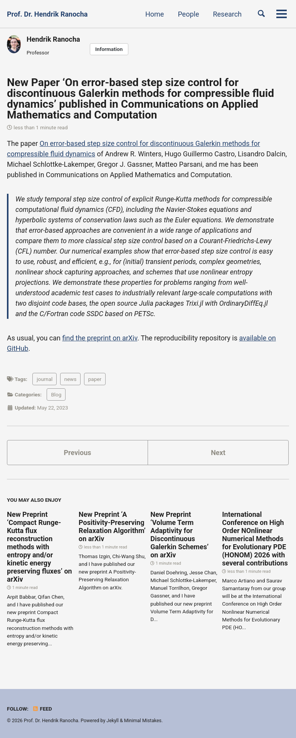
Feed (42, 709)
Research (227, 14)
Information (109, 49)
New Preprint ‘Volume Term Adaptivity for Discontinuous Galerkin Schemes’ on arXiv (179, 534)
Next (218, 453)
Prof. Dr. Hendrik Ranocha (47, 14)
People (188, 14)
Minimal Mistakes (142, 720)
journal (44, 379)
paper (94, 379)
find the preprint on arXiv (99, 338)
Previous (77, 453)
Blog (56, 394)
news (70, 379)
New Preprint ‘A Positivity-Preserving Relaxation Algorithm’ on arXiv (112, 526)
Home (154, 14)
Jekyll (112, 720)
